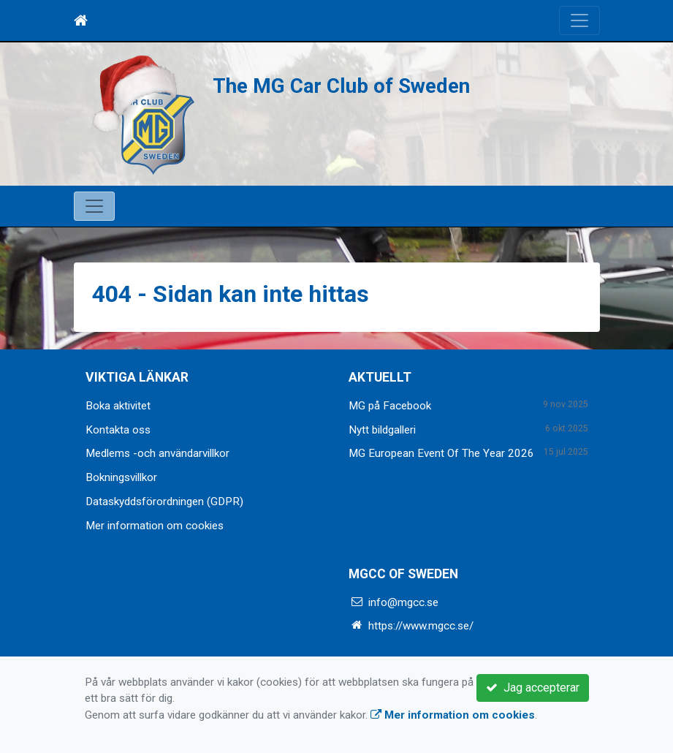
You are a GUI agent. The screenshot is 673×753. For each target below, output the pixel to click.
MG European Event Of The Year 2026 (441, 453)
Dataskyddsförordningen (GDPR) (164, 501)
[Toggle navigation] (579, 20)
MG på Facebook (390, 405)
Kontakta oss (118, 429)
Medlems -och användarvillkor (157, 453)
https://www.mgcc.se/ (421, 625)
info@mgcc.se (403, 602)
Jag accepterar (532, 688)
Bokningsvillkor (121, 477)
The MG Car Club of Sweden (341, 86)
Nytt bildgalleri (382, 429)
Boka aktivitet (118, 405)
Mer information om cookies (154, 525)
